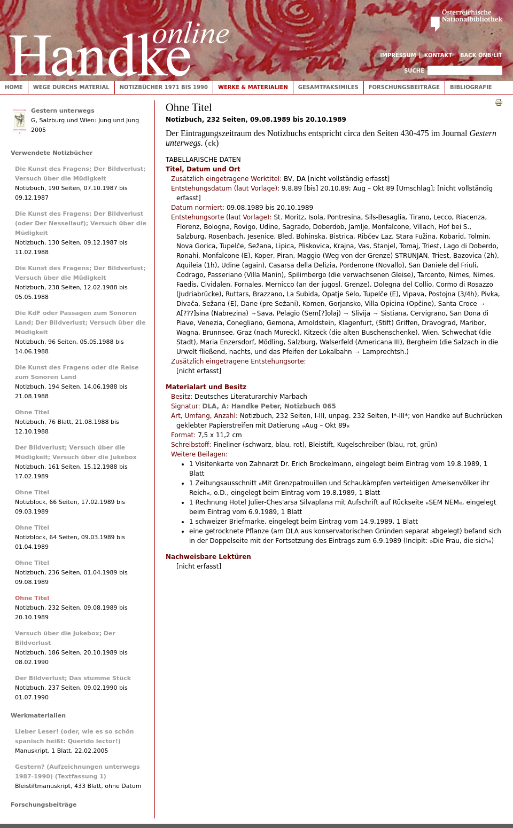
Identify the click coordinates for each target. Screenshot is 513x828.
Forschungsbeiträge (404, 87)
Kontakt (438, 55)
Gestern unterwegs (63, 110)
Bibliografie (471, 87)
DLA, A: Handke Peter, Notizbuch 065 (269, 406)
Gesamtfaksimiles (328, 87)
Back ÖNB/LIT (481, 55)
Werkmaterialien (38, 715)
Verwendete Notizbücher (51, 152)
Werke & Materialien (253, 87)
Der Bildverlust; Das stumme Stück (73, 678)
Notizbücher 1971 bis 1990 (164, 87)
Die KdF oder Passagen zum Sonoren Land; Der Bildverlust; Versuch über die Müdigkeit (80, 323)
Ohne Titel (32, 412)
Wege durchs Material (71, 87)
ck (212, 143)
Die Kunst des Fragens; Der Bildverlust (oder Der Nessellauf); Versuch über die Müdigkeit (80, 223)
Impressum (398, 55)
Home (14, 87)
